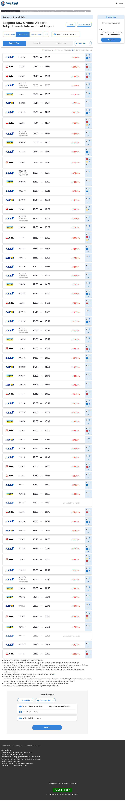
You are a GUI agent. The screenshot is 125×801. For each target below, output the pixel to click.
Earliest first (14, 43)
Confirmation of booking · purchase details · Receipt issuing (21, 757)
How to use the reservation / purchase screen (16, 752)
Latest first (37, 43)
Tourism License (64, 783)
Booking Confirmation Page (10, 761)
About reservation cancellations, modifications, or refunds (20, 759)
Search (47, 728)
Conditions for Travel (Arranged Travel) (14, 765)
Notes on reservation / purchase (12, 754)
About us (74, 783)
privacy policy (52, 783)
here (54, 674)
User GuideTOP (6, 750)
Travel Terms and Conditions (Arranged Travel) (17, 763)
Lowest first (61, 43)
